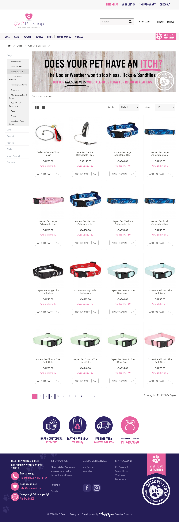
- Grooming (14, 90)
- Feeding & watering (18, 85)
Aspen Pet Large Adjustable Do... (122, 154)
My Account (121, 467)
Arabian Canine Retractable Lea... (85, 154)
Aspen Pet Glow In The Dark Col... (123, 292)
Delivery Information (61, 471)
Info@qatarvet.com (31, 488)
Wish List (120, 475)
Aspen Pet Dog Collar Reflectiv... (48, 292)
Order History (122, 471)
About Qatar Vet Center (63, 467)
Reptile (40, 36)
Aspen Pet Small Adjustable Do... (159, 223)
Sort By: (111, 107)
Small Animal (65, 36)
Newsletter (121, 479)
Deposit (28, 36)
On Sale (80, 36)
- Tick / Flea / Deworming (14, 104)
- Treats (12, 116)
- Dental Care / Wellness (15, 78)
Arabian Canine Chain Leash (48, 154)
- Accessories (15, 61)
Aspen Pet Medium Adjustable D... (85, 223)
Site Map (87, 471)
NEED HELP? (112, 4)
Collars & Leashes (37, 45)
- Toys (12, 111)
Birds (51, 36)
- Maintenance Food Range (18, 96)
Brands (54, 491)
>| (94, 396)
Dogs (8, 36)
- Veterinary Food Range (16, 122)
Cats (17, 36)
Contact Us (89, 467)
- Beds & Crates (15, 67)
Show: (148, 107)
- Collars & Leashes (17, 72)
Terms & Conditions (61, 475)
